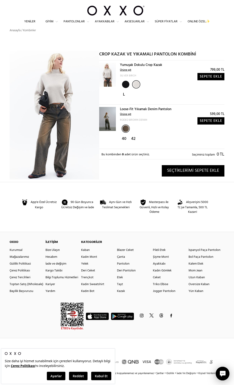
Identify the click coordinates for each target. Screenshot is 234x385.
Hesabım (51, 265)
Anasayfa (15, 38)
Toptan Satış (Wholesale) (26, 292)
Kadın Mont (89, 265)
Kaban (85, 258)
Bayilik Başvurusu (21, 299)
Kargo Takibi (53, 278)
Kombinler (29, 38)
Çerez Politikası (20, 278)
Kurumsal (16, 258)
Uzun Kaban (197, 285)
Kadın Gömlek (162, 278)
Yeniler (29, 25)
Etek (120, 285)
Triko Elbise (160, 292)
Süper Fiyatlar (166, 25)
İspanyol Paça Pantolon (205, 258)
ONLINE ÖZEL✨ (199, 25)
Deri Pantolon (126, 278)
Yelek (84, 272)
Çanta (121, 265)
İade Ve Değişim (186, 381)
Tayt (120, 292)
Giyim (49, 25)
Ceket (157, 285)
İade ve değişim (55, 272)
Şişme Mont (161, 265)
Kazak (121, 299)
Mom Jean (195, 278)
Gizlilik (170, 381)
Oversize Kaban (199, 292)
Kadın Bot (87, 299)
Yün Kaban (196, 299)
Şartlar (160, 381)
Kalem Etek (196, 272)
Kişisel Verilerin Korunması (213, 381)
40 (124, 147)
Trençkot (87, 285)
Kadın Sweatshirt (92, 292)
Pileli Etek (159, 258)
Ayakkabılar (104, 25)
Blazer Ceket (125, 258)
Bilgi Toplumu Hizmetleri (61, 285)
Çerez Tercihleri (20, 285)
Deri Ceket (88, 278)
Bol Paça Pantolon (201, 265)
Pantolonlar (74, 25)
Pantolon (123, 272)
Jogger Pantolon (164, 299)
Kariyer (50, 292)
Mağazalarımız (19, 265)
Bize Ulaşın (52, 258)
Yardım (50, 299)
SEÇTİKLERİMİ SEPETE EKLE (193, 178)
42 (133, 147)
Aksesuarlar (135, 25)
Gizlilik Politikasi (20, 272)
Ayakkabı (159, 272)
